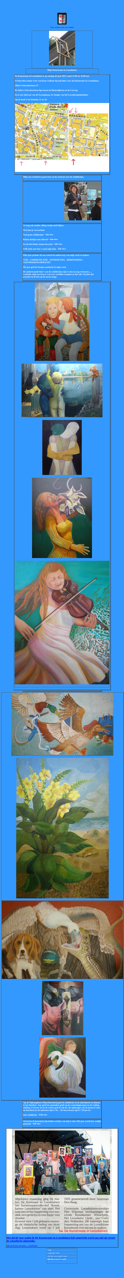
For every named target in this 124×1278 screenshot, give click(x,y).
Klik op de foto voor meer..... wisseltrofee (21, 1246)
